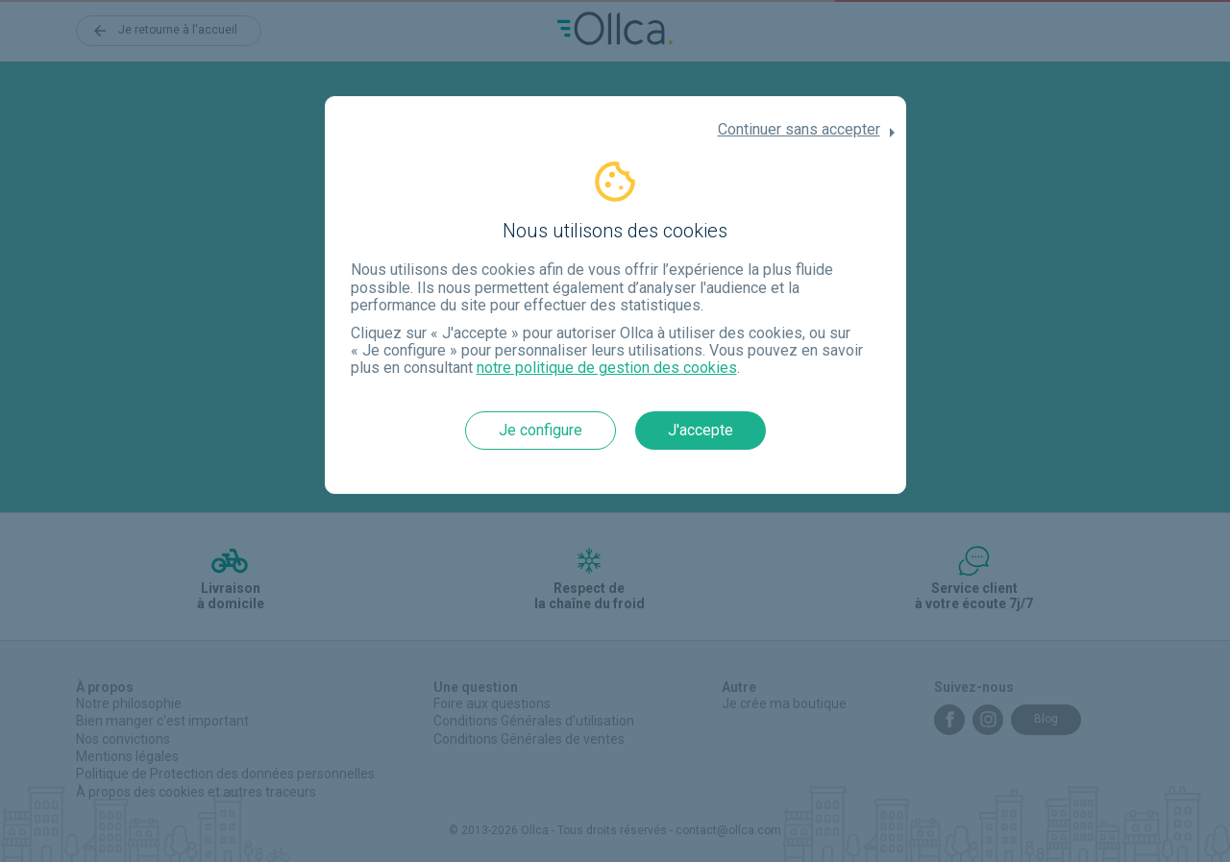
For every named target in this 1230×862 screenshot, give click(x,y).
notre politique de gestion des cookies (607, 367)
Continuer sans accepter (799, 129)
